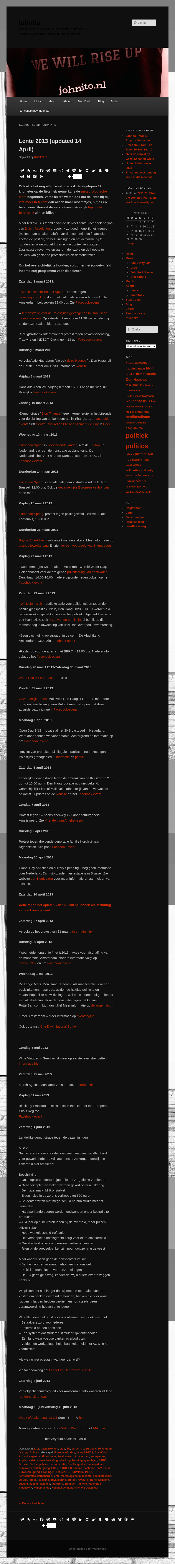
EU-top (94, 445)
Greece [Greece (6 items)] (149, 385)
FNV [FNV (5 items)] (141, 385)
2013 (36, 1448)
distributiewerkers (92, 1464)
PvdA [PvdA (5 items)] (151, 454)
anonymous (98, 1456)
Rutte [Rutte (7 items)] (146, 459)
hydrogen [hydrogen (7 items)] (148, 395)
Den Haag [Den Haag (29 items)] (134, 380)
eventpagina (85, 1016)
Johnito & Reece (142, 272)
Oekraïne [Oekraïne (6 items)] (140, 422)
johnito (30, 22)
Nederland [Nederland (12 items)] (142, 411)
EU (68, 1448)
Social (114, 101)
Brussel (23, 1464)
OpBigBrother (27, 1479)
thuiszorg (57, 1483)
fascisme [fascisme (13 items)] (132, 385)
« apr (131, 243)
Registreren (133, 508)
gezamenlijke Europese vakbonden (83, 487)
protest (72, 1479)
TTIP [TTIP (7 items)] (150, 475)
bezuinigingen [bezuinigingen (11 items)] (135, 368)
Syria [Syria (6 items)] (129, 475)
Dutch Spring (41, 1468)
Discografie (138, 276)
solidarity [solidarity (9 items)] (147, 470)
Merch (52, 101)
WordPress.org (136, 526)
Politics (34, 1452)
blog (62, 1448)
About (67, 101)
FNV (99, 1468)
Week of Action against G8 (38, 1417)
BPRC (102, 1460)
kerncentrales (27, 1475)
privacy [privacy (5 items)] (130, 454)
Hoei (106, 424)
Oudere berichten (31, 1503)
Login (129, 512)
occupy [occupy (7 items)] (130, 422)
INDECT (90, 1472)
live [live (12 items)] (153, 401)
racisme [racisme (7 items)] (137, 459)
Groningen (47, 1472)
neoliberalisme (102, 1475)
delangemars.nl (102, 1005)
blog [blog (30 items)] (150, 368)
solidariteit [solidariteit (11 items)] (133, 470)
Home (24, 101)
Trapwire (81, 1483)
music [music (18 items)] (148, 406)
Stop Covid (84, 101)
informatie (62, 757)
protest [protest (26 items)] (141, 454)
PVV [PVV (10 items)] (128, 459)
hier (81, 1417)
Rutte (93, 1479)
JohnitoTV (138, 295)
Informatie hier (29, 1063)
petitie (79, 757)
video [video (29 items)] (141, 481)
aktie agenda (32, 1456)
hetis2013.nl (27, 963)
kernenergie (44, 1475)
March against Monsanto (76, 1475)
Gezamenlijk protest (33, 699)
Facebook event (30, 1116)
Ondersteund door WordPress (87, 1548)
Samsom (103, 1479)
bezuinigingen (81, 1460)
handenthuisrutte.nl (33, 1396)
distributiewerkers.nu (34, 545)
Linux (134, 290)
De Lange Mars (39, 1464)
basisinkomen (49, 1448)
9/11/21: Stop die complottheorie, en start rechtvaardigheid (141, 197)
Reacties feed (135, 521)
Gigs (134, 267)
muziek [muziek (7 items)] (130, 411)
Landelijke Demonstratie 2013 (70, 1370)
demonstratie (58, 1464)
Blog (101, 101)
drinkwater (25, 1468)
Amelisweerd (65, 1456)
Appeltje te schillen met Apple (42, 292)
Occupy (23, 1452)
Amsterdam (82, 1456)
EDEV (54, 1468)
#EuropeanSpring (64, 1452)
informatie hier (82, 931)
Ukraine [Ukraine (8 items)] (130, 481)
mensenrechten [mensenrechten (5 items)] (134, 406)
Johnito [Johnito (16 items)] (136, 401)
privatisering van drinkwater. (87, 572)
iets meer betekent (33, 202)
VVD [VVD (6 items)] (144, 486)
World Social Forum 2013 (37, 678)
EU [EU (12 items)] (145, 379)
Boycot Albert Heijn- (33, 540)
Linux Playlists (140, 263)
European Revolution (99, 1448)
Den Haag (73, 1464)
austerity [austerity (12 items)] (141, 362)
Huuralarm (77, 1472)
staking (23, 1483)
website (81, 366)
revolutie (83, 1479)
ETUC (63, 1468)
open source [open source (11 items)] (134, 428)
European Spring (31, 445)
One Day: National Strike (58, 1026)
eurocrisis (78, 1448)
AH (21, 1456)
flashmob (89, 1468)
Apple (22, 1460)
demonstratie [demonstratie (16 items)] (146, 374)
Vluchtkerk (25, 1487)
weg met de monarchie (65, 1487)
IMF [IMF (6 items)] (128, 401)
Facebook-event (87, 302)
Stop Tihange (50, 413)
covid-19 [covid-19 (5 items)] (130, 374)
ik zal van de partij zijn (65, 619)
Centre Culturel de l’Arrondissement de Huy (67, 424)
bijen (94, 1460)
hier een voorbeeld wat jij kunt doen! (85, 545)
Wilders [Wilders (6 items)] (130, 492)
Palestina (43, 1479)
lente (56, 1475)
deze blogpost (77, 360)
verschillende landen (62, 445)
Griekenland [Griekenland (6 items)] (133, 390)
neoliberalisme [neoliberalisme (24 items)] (138, 417)
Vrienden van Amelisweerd (64, 820)
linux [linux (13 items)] (146, 401)
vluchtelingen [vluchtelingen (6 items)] (134, 486)
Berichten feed (135, 517)
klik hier (99, 1428)
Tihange (70, 1483)
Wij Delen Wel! (31, 603)
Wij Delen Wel (89, 1487)
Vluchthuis (95, 1483)
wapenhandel (42, 1487)
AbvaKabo (101, 1452)
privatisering (58, 1479)
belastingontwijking (32, 297)
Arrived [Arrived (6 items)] (130, 363)
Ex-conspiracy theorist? (34, 110)
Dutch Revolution (38, 228)
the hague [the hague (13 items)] (140, 475)
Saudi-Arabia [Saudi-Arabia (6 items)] (133, 465)
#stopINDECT (85, 1452)
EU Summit (75, 1468)
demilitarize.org (42, 878)
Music (38, 101)
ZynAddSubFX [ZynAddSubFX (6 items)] (143, 492)
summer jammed (39, 1483)
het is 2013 (62, 1472)
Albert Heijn (48, 1456)
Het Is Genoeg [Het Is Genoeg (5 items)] (133, 396)
